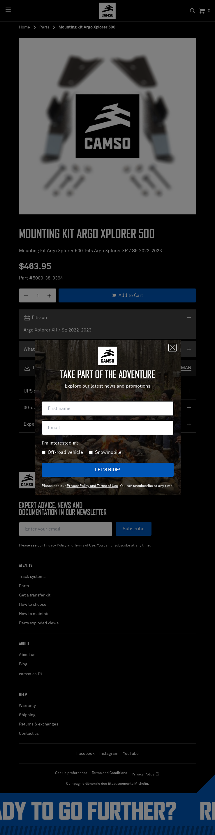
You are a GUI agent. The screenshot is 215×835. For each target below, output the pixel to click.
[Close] (172, 347)
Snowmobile (108, 452)
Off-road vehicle (65, 452)
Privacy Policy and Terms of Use (92, 486)
